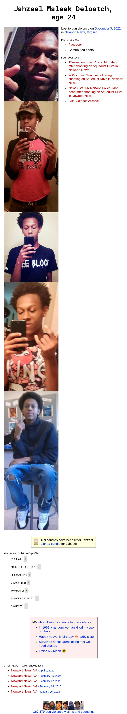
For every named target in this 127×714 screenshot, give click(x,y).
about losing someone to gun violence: (62, 622)
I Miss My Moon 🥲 (52, 651)
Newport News (75, 32)
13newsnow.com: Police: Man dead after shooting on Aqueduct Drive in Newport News (93, 66)
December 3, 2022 (108, 28)
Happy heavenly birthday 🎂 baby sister (67, 636)
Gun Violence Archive (84, 101)
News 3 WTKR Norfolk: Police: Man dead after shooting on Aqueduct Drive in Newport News (95, 92)
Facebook (75, 44)
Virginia (92, 32)
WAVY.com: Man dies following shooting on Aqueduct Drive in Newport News (96, 79)
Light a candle (50, 543)
